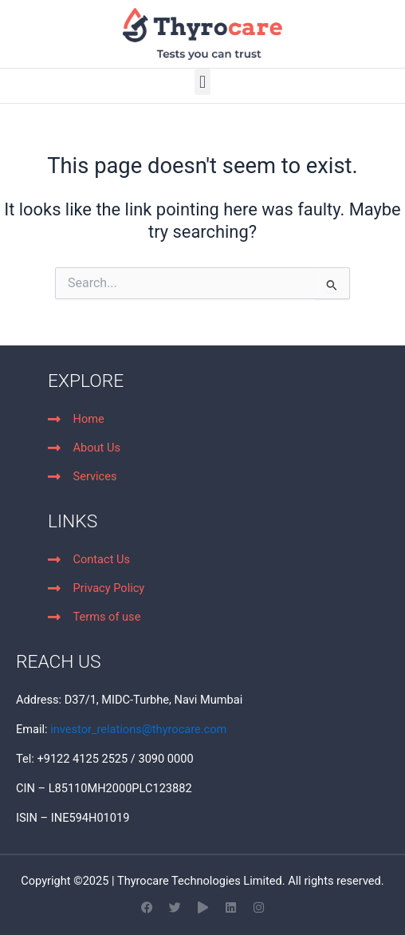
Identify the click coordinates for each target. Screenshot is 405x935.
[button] (202, 82)
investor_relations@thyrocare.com (138, 729)
